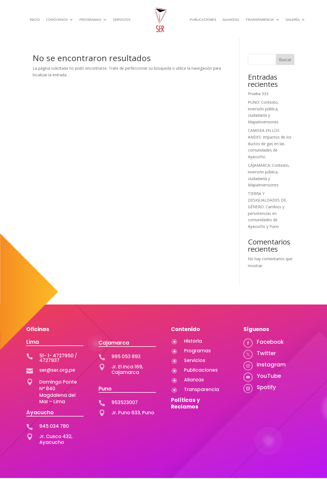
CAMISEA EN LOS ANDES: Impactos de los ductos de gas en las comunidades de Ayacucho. (270, 143)
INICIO (35, 19)
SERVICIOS (122, 19)
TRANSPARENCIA (259, 19)
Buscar (285, 59)
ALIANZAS (230, 19)
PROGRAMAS (90, 19)
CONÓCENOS (57, 19)
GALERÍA (293, 19)
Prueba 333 (258, 93)
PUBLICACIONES (203, 19)
